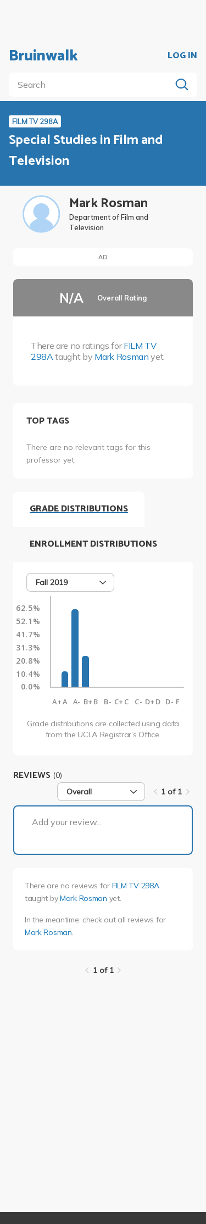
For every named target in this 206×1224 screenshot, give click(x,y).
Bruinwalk (43, 56)
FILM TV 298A (135, 886)
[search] (92, 85)
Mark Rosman (121, 356)
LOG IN (182, 56)
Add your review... (67, 821)
